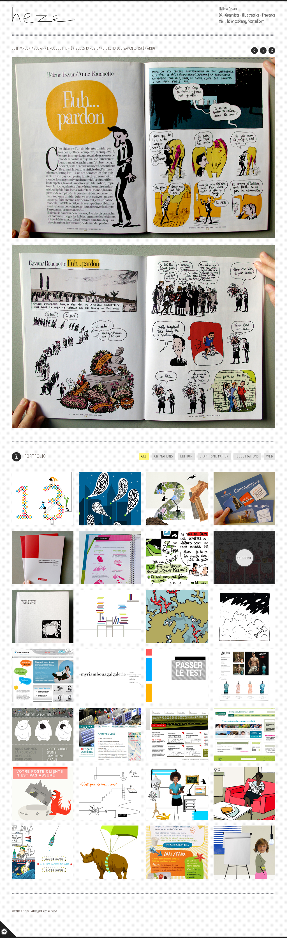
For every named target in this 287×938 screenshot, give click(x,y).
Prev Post (254, 50)
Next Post (263, 50)
